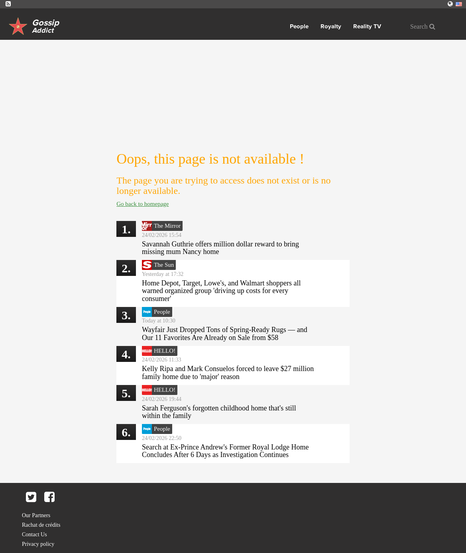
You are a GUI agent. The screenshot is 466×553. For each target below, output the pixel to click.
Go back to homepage (142, 204)
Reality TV (367, 26)
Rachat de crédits (41, 525)
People (299, 26)
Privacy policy (38, 544)
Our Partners (36, 515)
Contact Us (34, 534)
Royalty (330, 26)
